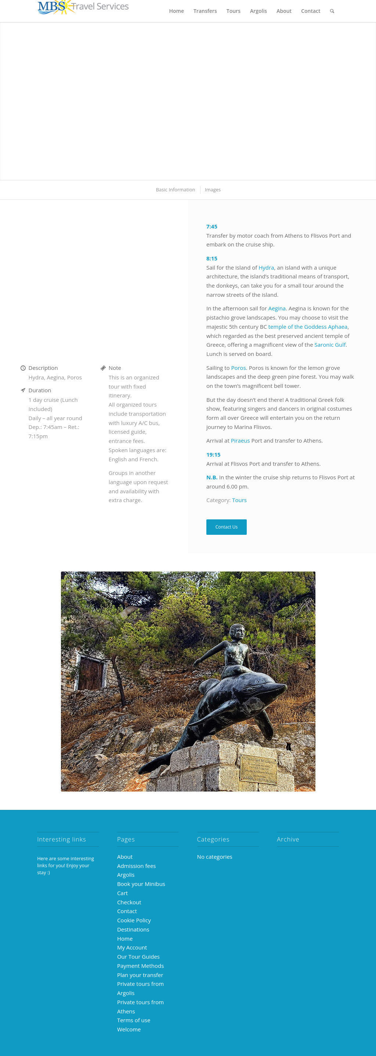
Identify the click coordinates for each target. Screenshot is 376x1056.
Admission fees (136, 865)
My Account (132, 947)
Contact (127, 911)
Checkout (129, 902)
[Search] (332, 11)
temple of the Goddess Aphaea (308, 326)
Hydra (266, 267)
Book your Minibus (141, 883)
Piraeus (240, 440)
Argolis (126, 874)
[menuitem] (176, 11)
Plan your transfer (140, 974)
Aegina (277, 308)
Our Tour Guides (138, 956)
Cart (122, 893)
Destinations (133, 929)
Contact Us (227, 527)
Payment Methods (140, 965)
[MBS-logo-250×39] (83, 11)
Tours (239, 500)
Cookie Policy (134, 920)
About (125, 856)
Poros (238, 367)
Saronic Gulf (330, 344)
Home (125, 938)
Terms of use (133, 1020)
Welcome (129, 1029)
